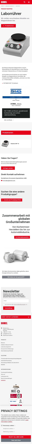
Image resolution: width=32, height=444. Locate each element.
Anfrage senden (8, 168)
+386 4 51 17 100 (7, 332)
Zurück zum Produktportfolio (12, 200)
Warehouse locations (7, 335)
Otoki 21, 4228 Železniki (8, 329)
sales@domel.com (7, 333)
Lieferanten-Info (4, 376)
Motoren (3, 342)
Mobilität (3, 364)
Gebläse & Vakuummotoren (7, 344)
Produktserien (8, 26)
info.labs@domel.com (9, 180)
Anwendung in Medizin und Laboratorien (10, 362)
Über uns (3, 374)
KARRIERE (3, 380)
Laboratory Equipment (10, 6)
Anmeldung (8, 308)
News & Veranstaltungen (6, 378)
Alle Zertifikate (8, 120)
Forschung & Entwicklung (6, 372)
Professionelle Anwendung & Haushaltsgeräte (11, 358)
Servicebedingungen (19, 304)
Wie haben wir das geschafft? (16, 277)
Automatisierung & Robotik (7, 350)
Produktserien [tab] (7, 133)
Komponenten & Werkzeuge (7, 348)
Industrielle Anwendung (6, 360)
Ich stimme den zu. (16, 304)
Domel (3, 6)
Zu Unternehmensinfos (22, 237)
